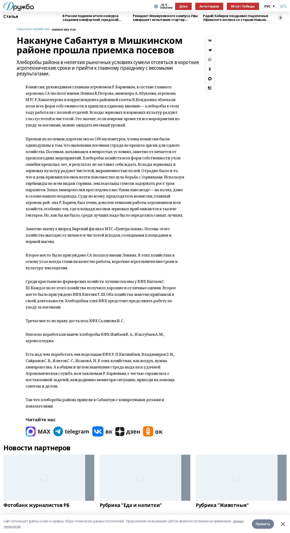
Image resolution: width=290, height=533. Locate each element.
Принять (263, 524)
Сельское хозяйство (33, 29)
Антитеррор (209, 6)
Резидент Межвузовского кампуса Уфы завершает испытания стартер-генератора (165, 18)
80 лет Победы (243, 6)
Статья (10, 16)
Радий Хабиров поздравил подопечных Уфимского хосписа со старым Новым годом (235, 18)
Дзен (183, 6)
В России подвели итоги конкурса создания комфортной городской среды (90, 18)
